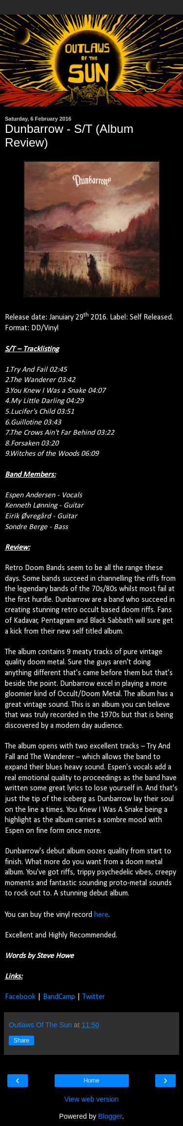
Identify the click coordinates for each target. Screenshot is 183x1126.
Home (91, 1080)
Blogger (110, 1116)
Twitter (93, 997)
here (101, 915)
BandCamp (59, 997)
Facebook (20, 997)
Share (21, 1040)
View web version (91, 1099)
